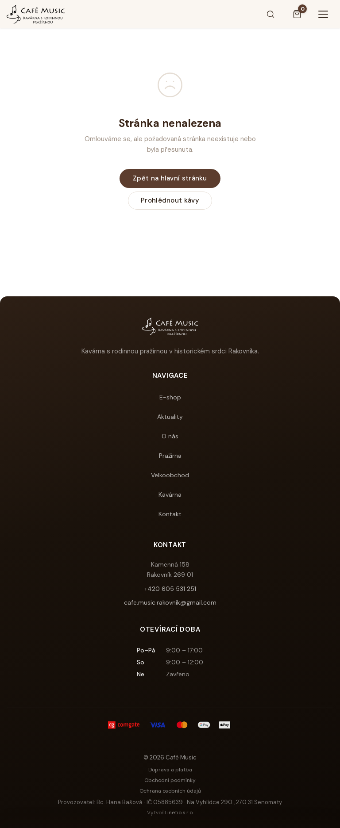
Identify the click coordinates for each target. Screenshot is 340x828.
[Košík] (297, 14)
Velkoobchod (170, 475)
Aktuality (170, 417)
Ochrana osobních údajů (170, 790)
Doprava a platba (170, 769)
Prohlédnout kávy (170, 200)
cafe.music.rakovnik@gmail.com (170, 602)
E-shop (170, 397)
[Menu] (323, 14)
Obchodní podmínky (170, 780)
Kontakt (170, 514)
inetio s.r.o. (180, 812)
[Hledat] (270, 14)
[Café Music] (36, 14)
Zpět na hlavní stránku (170, 178)
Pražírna (170, 456)
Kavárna (170, 494)
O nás (170, 436)
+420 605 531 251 (170, 589)
